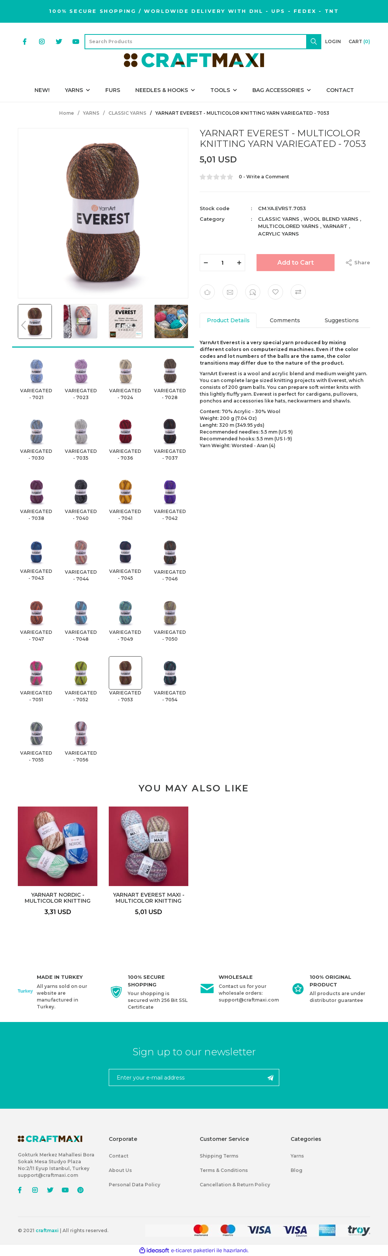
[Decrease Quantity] (205, 262)
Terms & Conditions (224, 1170)
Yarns (297, 1156)
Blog (296, 1170)
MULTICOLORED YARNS (288, 226)
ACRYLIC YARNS (278, 234)
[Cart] (359, 41)
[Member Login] (333, 41)
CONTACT (340, 90)
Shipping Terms (219, 1156)
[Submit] (270, 1077)
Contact (118, 1156)
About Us (120, 1170)
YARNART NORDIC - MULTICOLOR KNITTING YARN (58, 898)
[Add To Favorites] (275, 292)
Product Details (228, 320)
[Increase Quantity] (239, 262)
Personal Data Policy (134, 1184)
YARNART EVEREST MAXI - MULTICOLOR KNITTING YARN (149, 898)
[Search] (202, 41)
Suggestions (342, 320)
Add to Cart (295, 262)
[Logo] (194, 60)
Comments (285, 320)
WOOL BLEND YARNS (331, 219)
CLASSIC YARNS (278, 219)
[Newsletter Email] (194, 1077)
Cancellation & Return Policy (235, 1184)
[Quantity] (222, 262)
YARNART (335, 226)
